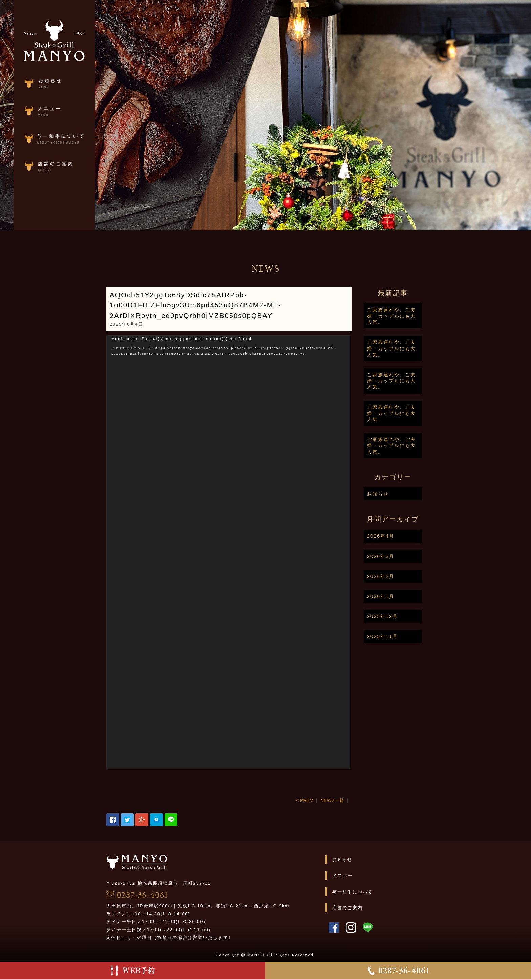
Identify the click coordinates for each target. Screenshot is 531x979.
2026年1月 (401, 596)
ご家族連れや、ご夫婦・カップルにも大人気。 (412, 316)
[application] (249, 552)
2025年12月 (403, 616)
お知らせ (398, 494)
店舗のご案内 (368, 907)
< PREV (325, 800)
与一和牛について (373, 891)
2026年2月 (401, 576)
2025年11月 (403, 636)
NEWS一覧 (353, 800)
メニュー (363, 875)
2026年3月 (401, 556)
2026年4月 (401, 536)
